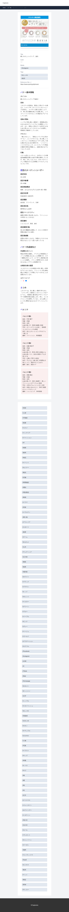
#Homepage (26, 681)
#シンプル (26, 701)
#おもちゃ (26, 542)
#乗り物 (25, 517)
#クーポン (26, 845)
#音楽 (24, 507)
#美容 (24, 408)
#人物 (24, 740)
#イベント (26, 462)
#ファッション (27, 437)
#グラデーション (28, 641)
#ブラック (26, 581)
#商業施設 (26, 482)
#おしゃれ (25, 75)
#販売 (23, 78)
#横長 (24, 562)
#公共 (24, 547)
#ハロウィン (26, 815)
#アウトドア (26, 522)
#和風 (24, 760)
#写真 (24, 745)
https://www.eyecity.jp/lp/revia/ (29, 84)
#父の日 (25, 825)
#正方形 (25, 557)
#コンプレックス (28, 855)
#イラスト (26, 750)
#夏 (24, 780)
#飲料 (24, 452)
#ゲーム (25, 537)
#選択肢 (25, 572)
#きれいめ (26, 721)
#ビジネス (26, 865)
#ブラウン (26, 586)
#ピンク (25, 621)
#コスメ (25, 428)
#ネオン (25, 725)
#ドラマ (25, 502)
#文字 (24, 696)
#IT (24, 442)
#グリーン (26, 606)
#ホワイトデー (27, 810)
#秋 (24, 785)
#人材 (24, 413)
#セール (25, 830)
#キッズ (25, 755)
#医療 (24, 423)
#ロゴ (24, 770)
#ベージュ (26, 631)
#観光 (24, 472)
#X (23, 666)
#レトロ (25, 765)
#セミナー (26, 467)
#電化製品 (26, 492)
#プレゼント (26, 835)
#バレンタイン (27, 805)
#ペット (25, 874)
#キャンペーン (27, 840)
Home (4, 7)
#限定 (24, 879)
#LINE (24, 661)
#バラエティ (26, 512)
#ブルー (25, 611)
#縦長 (24, 567)
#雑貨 (24, 447)
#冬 (24, 790)
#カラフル (26, 646)
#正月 (24, 795)
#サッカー (26, 889)
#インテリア (26, 432)
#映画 (24, 497)
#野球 (24, 884)
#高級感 (25, 716)
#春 (24, 775)
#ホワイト (26, 576)
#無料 (24, 850)
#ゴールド (26, 636)
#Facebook (26, 651)
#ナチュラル (26, 730)
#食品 (24, 457)
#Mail (24, 676)
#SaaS (25, 860)
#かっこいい (26, 691)
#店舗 (24, 477)
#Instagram (25, 68)
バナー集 (9, 7)
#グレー (25, 626)
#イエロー (26, 601)
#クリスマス (26, 800)
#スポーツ (26, 527)
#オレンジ (26, 596)
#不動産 (25, 418)
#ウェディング (27, 552)
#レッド (25, 591)
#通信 (24, 487)
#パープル (26, 616)
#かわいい (26, 686)
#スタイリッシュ (28, 706)
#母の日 (25, 820)
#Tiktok (25, 671)
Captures (5, 3)
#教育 (24, 532)
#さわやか (26, 735)
